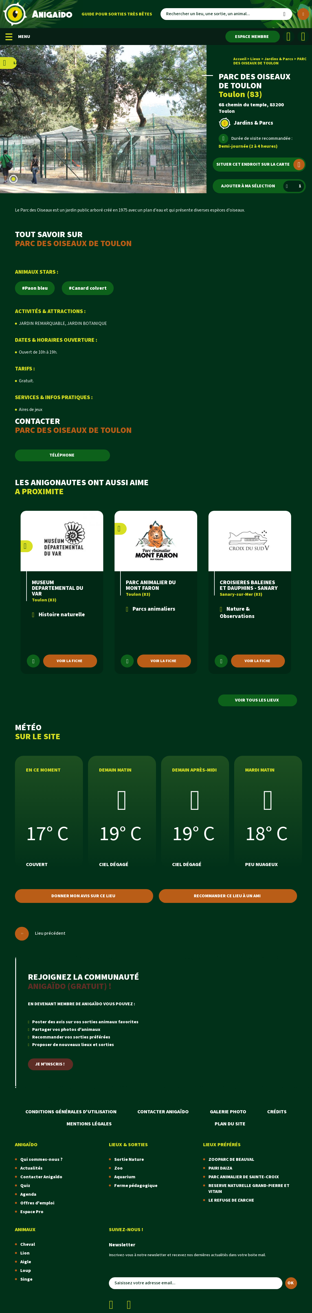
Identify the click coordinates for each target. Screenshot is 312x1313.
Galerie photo (228, 1112)
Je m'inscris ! (50, 1064)
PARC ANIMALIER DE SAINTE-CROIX (243, 1177)
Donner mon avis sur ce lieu (83, 896)
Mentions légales (89, 1124)
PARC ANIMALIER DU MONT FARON (151, 585)
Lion (25, 1253)
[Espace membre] (252, 36)
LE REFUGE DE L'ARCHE (231, 1200)
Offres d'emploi (37, 1203)
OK (290, 1283)
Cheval (27, 1244)
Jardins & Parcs (278, 59)
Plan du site (230, 1124)
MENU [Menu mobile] (17, 37)
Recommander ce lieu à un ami (227, 896)
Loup (25, 1271)
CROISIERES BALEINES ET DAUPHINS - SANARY (249, 585)
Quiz (25, 1186)
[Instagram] (303, 36)
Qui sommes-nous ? (41, 1160)
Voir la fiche (69, 661)
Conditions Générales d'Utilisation (71, 1112)
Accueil (239, 59)
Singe (26, 1279)
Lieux (255, 59)
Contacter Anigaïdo (163, 1112)
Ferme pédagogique (135, 1186)
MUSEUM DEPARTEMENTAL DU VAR (57, 588)
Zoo (118, 1168)
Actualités (31, 1168)
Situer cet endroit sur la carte (260, 164)
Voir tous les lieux (257, 700)
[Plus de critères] (303, 14)
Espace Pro (31, 1212)
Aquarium (124, 1177)
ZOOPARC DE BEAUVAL (231, 1160)
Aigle (25, 1262)
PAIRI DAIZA (220, 1168)
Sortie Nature (129, 1160)
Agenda (28, 1194)
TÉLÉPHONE (61, 455)
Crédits (277, 1112)
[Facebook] (289, 36)
